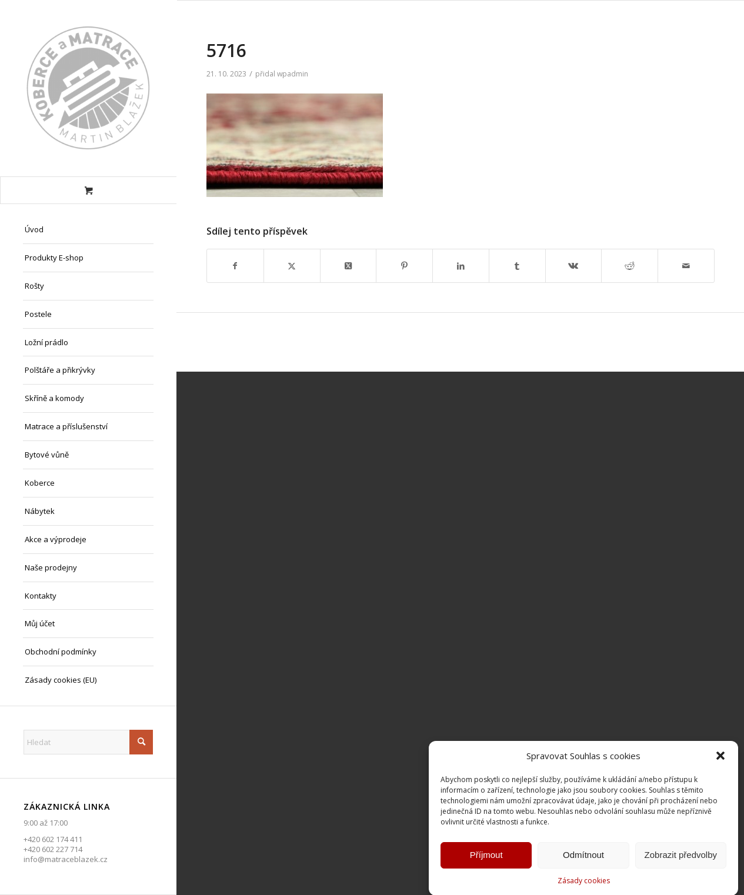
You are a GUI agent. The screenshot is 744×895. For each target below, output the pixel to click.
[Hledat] (88, 742)
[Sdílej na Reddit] (630, 265)
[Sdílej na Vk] (574, 265)
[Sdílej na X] (292, 265)
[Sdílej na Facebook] (235, 265)
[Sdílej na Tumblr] (517, 265)
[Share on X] (348, 265)
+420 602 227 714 (53, 849)
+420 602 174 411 (53, 839)
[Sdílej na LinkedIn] (461, 265)
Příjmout (486, 858)
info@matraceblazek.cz (66, 859)
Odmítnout (583, 858)
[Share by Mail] (686, 265)
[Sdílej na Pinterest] (404, 265)
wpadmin (292, 74)
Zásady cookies (584, 884)
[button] (720, 759)
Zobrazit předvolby (681, 858)
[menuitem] (88, 230)
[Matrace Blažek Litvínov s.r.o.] (88, 88)
